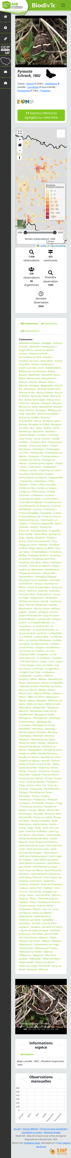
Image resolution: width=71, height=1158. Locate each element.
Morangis (50, 728)
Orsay (57, 778)
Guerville (54, 590)
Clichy (33, 484)
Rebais (41, 810)
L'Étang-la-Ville (27, 654)
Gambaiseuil (52, 569)
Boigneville (47, 385)
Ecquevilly (54, 530)
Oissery (55, 771)
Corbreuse (37, 495)
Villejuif (46, 941)
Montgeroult (40, 718)
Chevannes (26, 481)
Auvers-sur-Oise (27, 367)
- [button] (20, 150)
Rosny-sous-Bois (43, 817)
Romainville (25, 817)
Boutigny (41, 410)
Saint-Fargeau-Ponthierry (43, 842)
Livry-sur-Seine (44, 665)
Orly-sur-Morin (50, 774)
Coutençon (49, 509)
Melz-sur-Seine (36, 696)
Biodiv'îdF (43, 5)
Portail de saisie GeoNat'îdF (53, 1128)
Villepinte (38, 955)
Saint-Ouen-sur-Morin (31, 870)
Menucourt (52, 696)
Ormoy (48, 778)
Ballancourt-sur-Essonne (32, 371)
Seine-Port (35, 887)
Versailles (37, 934)
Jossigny (43, 612)
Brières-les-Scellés (29, 417)
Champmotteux (50, 456)
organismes (49, 323)
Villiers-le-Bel (26, 962)
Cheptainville (55, 477)
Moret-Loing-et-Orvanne (32, 732)
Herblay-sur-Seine (29, 601)
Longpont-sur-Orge (29, 672)
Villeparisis (25, 955)
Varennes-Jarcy (42, 916)
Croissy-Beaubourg (29, 516)
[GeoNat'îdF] (5, 49)
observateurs (30, 331)
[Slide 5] (43, 1029)
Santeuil (34, 884)
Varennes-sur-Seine (29, 919)
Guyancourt (37, 597)
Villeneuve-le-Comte (46, 948)
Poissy (35, 796)
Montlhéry (24, 728)
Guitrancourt (44, 594)
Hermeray (55, 601)
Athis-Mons (46, 360)
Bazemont (34, 374)
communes (29, 323)
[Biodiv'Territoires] (5, 60)
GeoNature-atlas (32, 1142)
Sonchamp (35, 891)
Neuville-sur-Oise (50, 757)
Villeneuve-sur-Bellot (30, 951)
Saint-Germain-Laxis (38, 849)
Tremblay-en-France (48, 902)
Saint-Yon (49, 880)
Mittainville (39, 707)
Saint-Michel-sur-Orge (45, 866)
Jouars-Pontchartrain (30, 615)
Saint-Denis (38, 835)
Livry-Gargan (27, 665)
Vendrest (24, 927)
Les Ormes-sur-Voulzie (31, 650)
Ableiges (46, 343)
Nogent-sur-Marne (29, 760)
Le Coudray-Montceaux (38, 640)
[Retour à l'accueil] (5, 16)
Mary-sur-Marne (28, 689)
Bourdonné (45, 406)
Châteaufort (49, 466)
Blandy (42, 382)
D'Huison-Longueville (41, 523)
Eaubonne (45, 527)
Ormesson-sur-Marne (31, 778)
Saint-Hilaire (50, 852)
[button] (20, 132)
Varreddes (48, 919)
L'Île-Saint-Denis (29, 661)
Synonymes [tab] (27, 1054)
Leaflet (41, 246)
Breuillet (31, 413)
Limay (43, 661)
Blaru (51, 382)
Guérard (31, 590)
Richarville (52, 810)
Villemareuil (25, 944)
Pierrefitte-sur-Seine (40, 792)
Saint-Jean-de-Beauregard (33, 856)
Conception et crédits (32, 1132)
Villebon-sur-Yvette (29, 941)
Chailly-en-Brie (38, 442)
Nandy (41, 743)
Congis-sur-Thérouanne (32, 491)
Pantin (30, 785)
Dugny (34, 527)
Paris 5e (52, 785)
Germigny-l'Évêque (45, 576)
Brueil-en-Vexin (51, 421)
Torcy (33, 902)
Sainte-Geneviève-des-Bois (33, 838)
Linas (51, 661)
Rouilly (35, 820)
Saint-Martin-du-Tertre (45, 859)
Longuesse (48, 672)
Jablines (55, 608)
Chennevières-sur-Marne (32, 477)
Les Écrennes (26, 647)
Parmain (23, 788)
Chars (23, 466)
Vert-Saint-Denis (28, 937)
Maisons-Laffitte (28, 679)
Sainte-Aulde (53, 835)
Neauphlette (35, 750)
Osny (22, 781)
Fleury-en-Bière (45, 548)
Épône (29, 537)
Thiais (33, 898)
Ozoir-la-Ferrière (35, 781)
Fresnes (23, 565)
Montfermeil (26, 714)
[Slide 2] (30, 1029)
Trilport (36, 909)
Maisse (42, 679)
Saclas (52, 824)
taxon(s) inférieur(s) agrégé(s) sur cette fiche (41, 115)
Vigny (53, 937)
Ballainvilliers (53, 367)
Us (49, 909)
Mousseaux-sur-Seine (43, 739)
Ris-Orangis (25, 813)
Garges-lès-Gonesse (30, 573)
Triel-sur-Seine (45, 905)
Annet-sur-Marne (44, 350)
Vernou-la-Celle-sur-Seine (34, 930)
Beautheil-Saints (51, 374)
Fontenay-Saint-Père (44, 558)
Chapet (59, 463)
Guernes (42, 590)
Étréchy (51, 537)
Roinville (38, 813)
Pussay (32, 810)
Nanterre (52, 743)
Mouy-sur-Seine (27, 743)
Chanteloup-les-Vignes (40, 463)
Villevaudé (35, 958)
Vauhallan (24, 923)
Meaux (57, 693)
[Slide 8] (57, 1029)
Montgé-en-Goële (44, 714)
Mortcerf (38, 735)
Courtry (37, 509)
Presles (50, 803)
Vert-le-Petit (51, 934)
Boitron (35, 403)
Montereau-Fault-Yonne (43, 711)
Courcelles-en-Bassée (30, 502)
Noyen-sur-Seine (48, 767)
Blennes (23, 385)
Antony (23, 353)
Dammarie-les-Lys (29, 520)
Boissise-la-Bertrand (49, 389)
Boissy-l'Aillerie (45, 392)
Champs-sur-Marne (29, 459)
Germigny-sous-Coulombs (33, 580)
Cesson (46, 438)
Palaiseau (52, 781)
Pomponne (39, 799)
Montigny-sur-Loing (43, 725)
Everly (22, 541)
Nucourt (32, 771)
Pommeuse (25, 799)
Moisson (23, 711)
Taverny (23, 898)
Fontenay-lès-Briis (38, 555)
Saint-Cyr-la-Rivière (36, 831)
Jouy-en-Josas (51, 615)
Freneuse (56, 562)
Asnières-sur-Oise (28, 360)
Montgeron (25, 718)
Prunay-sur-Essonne (31, 806)
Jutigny (56, 619)
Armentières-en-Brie (30, 357)
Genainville (49, 573)
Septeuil (47, 887)
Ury (44, 909)
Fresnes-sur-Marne (39, 565)
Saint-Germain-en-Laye (31, 845)
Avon (41, 367)
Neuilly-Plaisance (47, 753)
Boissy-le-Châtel (40, 396)
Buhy (39, 428)
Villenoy (48, 951)
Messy (31, 700)
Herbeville (51, 597)
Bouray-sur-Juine (28, 406)
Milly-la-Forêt (53, 704)
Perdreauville (51, 788)
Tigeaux (23, 902)
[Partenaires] (5, 38)
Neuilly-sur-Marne (29, 757)
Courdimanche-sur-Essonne (34, 505)
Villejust (56, 941)
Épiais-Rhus (40, 534)
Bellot (22, 378)
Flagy (32, 548)
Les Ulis (50, 650)
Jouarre (54, 612)
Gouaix (38, 583)
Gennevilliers (26, 576)
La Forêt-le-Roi (41, 626)
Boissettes (30, 389)
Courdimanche (52, 502)
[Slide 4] (39, 1029)
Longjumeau (52, 668)
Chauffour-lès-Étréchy (31, 474)
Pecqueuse (36, 788)
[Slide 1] (25, 1029)
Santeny (23, 884)
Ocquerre (44, 771)
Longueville (25, 675)
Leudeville (42, 654)
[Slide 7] (52, 1029)
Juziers (22, 622)
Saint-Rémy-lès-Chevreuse (45, 873)
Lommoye (37, 668)
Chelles (49, 474)
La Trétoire (26, 636)
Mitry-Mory (25, 707)
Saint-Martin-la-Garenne (32, 863)
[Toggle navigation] (63, 5)
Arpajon (47, 357)
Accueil (17, 1128)
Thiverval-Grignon (48, 898)
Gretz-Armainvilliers (39, 587)
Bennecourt (33, 378)
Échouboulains (39, 530)
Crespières (46, 513)
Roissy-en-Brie (53, 813)
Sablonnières (40, 824)
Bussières (38, 431)
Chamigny (38, 449)
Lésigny (39, 647)
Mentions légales (52, 1132)
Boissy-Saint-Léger (35, 399)
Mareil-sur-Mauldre (52, 682)
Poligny (45, 796)
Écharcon (24, 530)
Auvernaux (47, 364)
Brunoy (23, 424)
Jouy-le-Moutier (27, 619)
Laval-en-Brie (41, 636)
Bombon (46, 403)
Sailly (38, 827)
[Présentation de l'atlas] (5, 27)
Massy (42, 689)
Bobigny (34, 385)
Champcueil (36, 452)
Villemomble (26, 948)
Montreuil (37, 728)
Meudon (41, 700)
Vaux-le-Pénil (49, 923)
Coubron (49, 495)
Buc (32, 428)
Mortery (49, 735)
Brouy (37, 421)
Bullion (48, 428)
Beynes (23, 382)
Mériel (22, 700)
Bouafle (57, 403)
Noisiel (55, 760)
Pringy (59, 803)
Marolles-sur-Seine (50, 686)
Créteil (57, 513)
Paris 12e (41, 785)
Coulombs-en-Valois (30, 498)
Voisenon (32, 969)
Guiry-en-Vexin (27, 594)
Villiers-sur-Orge (28, 965)
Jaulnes (33, 612)
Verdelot (35, 927)
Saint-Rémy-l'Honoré (30, 877)
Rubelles (45, 820)
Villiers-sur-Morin (44, 962)
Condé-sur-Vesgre (46, 488)
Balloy (51, 371)
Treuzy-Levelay (27, 905)
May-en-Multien (42, 693)
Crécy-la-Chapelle (28, 513)
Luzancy (38, 675)
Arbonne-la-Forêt (38, 353)
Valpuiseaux (25, 916)
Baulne (23, 374)
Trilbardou (24, 909)
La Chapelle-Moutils (39, 622)
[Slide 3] (34, 1029)
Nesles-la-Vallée (27, 753)
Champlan (33, 456)
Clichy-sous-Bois (47, 484)
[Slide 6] (48, 1029)
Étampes (40, 537)
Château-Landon (28, 470)
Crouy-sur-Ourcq (51, 516)
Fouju (45, 562)
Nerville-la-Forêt (53, 750)
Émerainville (25, 534)
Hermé (44, 601)
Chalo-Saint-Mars (38, 445)
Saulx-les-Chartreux (51, 884)
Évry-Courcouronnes (39, 541)
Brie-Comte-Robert (48, 413)
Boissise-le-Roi (27, 392)
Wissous (43, 969)
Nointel (46, 760)
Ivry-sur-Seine (41, 608)
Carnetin (41, 435)
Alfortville (34, 346)
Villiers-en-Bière (51, 958)
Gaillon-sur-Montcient (31, 569)
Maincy (48, 675)
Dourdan (24, 527)
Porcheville (38, 803)
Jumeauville (44, 619)
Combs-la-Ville (27, 488)
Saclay (22, 827)
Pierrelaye (24, 796)
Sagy (30, 827)
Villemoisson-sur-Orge (46, 944)
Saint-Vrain (36, 880)
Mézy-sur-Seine (35, 704)
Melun (22, 696)
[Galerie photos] (5, 82)
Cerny (37, 438)
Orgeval (36, 774)
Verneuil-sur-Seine (52, 927)
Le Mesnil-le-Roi (40, 643)
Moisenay (52, 707)
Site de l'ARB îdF (30, 1128)
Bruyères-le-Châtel (39, 424)
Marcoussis (33, 682)
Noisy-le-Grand (27, 764)
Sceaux (24, 887)
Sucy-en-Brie (42, 895)
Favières (42, 544)
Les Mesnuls (52, 647)
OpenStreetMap (58, 246)
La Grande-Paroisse (43, 629)
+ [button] (20, 139)
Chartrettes (35, 466)
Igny (21, 604)
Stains (30, 895)
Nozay (22, 771)
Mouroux (24, 739)
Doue (58, 523)
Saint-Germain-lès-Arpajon (38, 850)
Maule (51, 689)
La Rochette (55, 633)
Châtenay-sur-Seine (50, 470)
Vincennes (44, 965)
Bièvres (33, 382)
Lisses (59, 661)
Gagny (55, 565)
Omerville (24, 774)
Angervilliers (26, 350)
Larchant (42, 633)
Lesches (55, 643)
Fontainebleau (39, 551)
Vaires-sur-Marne (41, 912)
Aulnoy (35, 364)
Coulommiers (50, 498)
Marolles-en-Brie (29, 686)
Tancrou (56, 895)
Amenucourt (49, 346)
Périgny (23, 792)
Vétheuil (43, 937)
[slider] (55, 232)
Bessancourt (49, 378)
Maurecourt (25, 693)
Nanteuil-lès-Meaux (29, 746)
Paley (22, 785)
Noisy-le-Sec (44, 764)
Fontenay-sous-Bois (29, 562)
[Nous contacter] (5, 71)
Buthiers (50, 431)
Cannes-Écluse (27, 435)
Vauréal (36, 923)
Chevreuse (40, 481)
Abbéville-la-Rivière (29, 343)
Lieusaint (57, 658)
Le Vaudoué (43, 658)
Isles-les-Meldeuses (36, 604)
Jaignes (23, 612)
